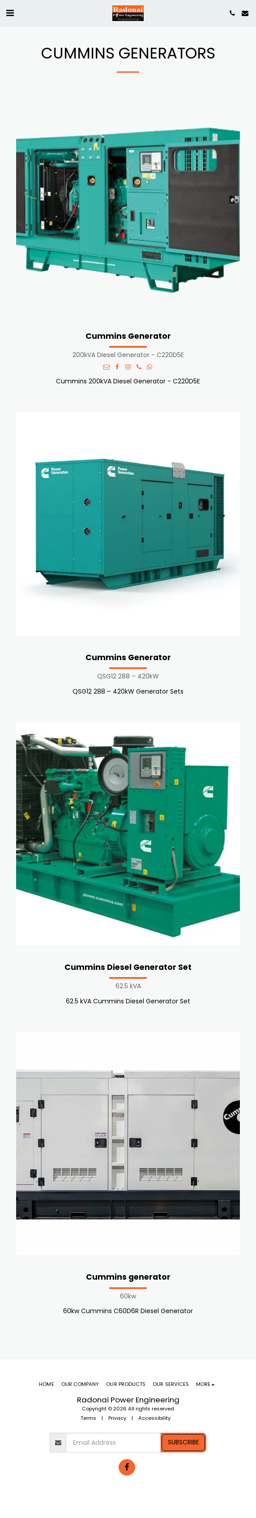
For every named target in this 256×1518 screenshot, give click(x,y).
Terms (88, 1418)
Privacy (117, 1418)
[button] (9, 13)
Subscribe (183, 1442)
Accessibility (154, 1418)
